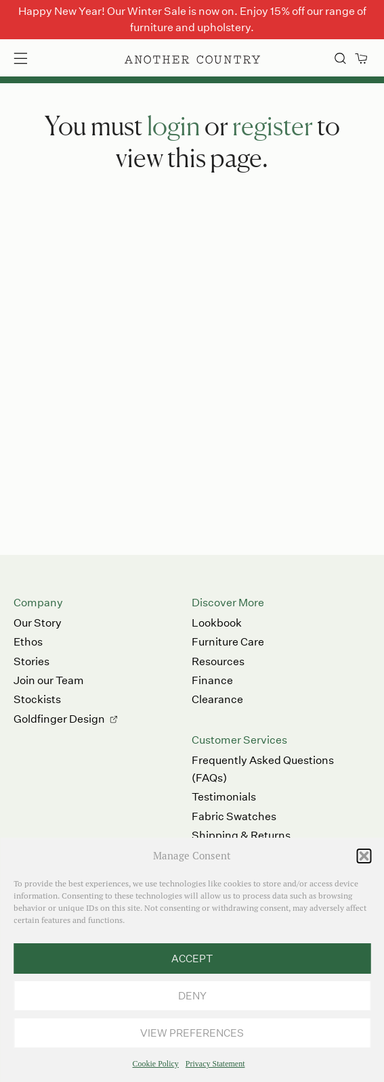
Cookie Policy (156, 1063)
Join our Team (49, 680)
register (272, 125)
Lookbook (217, 622)
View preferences (192, 1033)
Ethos (28, 641)
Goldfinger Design (59, 719)
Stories (31, 661)
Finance (212, 680)
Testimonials (224, 796)
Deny (192, 995)
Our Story (38, 622)
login (173, 125)
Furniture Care (228, 641)
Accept (192, 958)
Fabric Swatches (234, 816)
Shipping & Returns (241, 835)
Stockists (37, 699)
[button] (363, 856)
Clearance (217, 699)
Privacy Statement (215, 1063)
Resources (218, 661)
